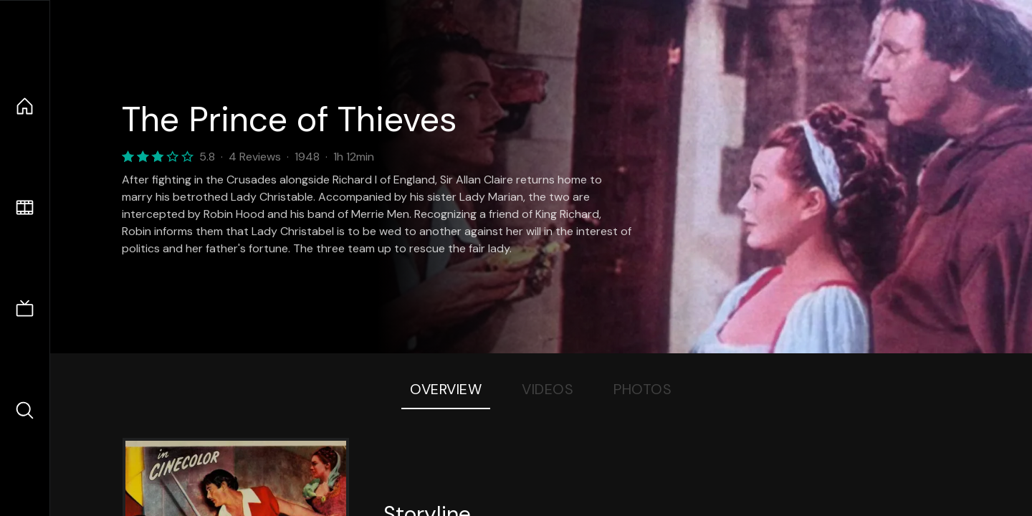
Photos (642, 389)
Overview (446, 389)
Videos (547, 389)
